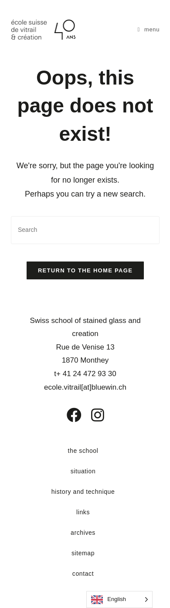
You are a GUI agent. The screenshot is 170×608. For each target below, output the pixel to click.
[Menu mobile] (149, 29)
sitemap (83, 553)
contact (83, 573)
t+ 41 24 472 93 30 (85, 374)
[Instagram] (92, 415)
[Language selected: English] (119, 599)
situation (83, 471)
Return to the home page (85, 270)
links (83, 512)
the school (83, 450)
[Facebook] (67, 415)
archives (83, 532)
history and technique (83, 491)
